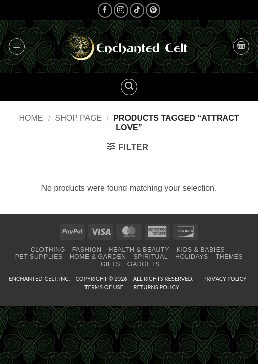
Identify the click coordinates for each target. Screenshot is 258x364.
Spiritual (150, 256)
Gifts (110, 264)
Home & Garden (98, 256)
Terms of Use (103, 287)
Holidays (191, 256)
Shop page (78, 118)
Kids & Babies (201, 249)
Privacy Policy (224, 278)
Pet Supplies (39, 256)
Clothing (48, 249)
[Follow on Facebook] (105, 10)
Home (31, 118)
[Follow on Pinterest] (153, 10)
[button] (17, 46)
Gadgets (143, 264)
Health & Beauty (138, 249)
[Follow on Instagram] (121, 10)
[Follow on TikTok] (137, 10)
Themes (229, 256)
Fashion (87, 249)
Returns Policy (156, 287)
